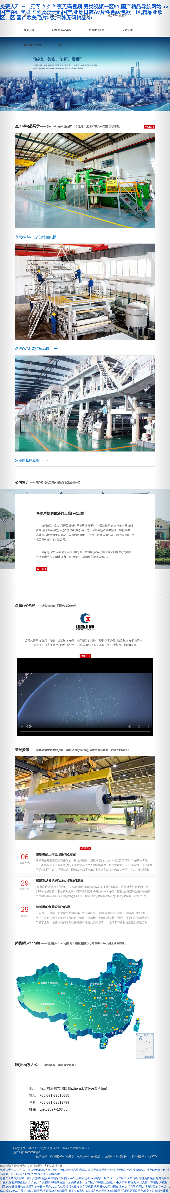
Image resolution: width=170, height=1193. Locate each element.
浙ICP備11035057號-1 (26, 1152)
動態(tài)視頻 (96, 29)
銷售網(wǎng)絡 (61, 29)
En (60, 44)
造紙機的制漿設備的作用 (53, 907)
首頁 (26, 15)
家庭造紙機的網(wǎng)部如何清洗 (59, 880)
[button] (8, 596)
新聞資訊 (29, 29)
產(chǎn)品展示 (117, 15)
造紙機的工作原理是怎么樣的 (56, 854)
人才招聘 (127, 29)
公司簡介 (85, 15)
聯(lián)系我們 (32, 44)
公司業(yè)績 (54, 15)
